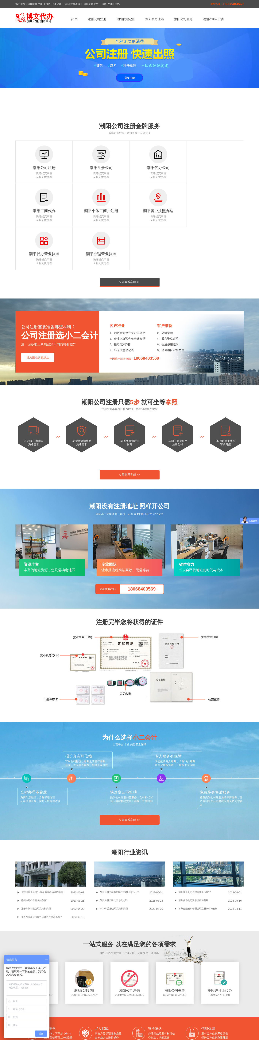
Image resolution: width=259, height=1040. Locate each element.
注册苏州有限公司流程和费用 (36, 865)
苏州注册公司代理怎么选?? (113, 857)
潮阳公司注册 (35, 4)
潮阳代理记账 (53, 4)
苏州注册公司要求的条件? (34, 857)
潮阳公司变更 (91, 4)
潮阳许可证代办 (111, 4)
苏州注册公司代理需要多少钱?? (195, 849)
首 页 (74, 19)
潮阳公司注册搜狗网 (154, 1028)
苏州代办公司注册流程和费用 (193, 857)
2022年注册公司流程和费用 (114, 865)
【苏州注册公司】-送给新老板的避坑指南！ (43, 849)
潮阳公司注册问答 (127, 1028)
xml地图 (129, 1017)
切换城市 (115, 1017)
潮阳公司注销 (72, 4)
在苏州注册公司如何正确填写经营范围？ (41, 873)
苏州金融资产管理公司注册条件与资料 (198, 865)
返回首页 (77, 1013)
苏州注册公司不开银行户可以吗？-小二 (119, 849)
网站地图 (143, 1017)
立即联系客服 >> (129, 238)
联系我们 (100, 1017)
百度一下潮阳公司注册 (100, 1028)
